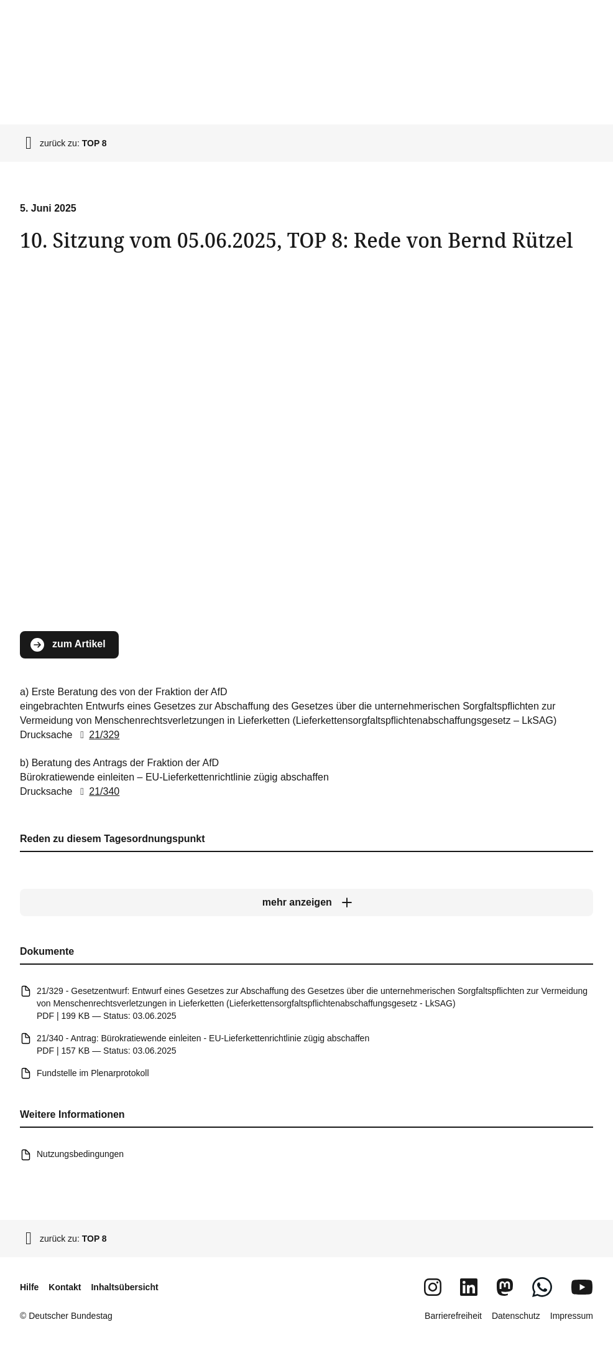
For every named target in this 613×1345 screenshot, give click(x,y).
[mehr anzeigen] (306, 902)
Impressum (571, 1316)
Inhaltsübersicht (124, 1287)
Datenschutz (516, 1316)
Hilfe (29, 1287)
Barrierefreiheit (453, 1316)
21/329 (97, 734)
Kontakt (64, 1287)
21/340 (97, 791)
